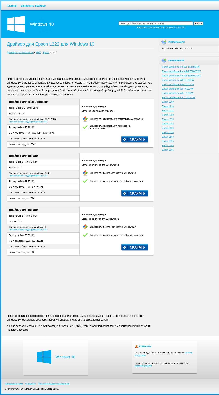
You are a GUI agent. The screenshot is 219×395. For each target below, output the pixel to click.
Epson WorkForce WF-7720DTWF (178, 97)
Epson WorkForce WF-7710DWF (178, 93)
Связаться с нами (14, 383)
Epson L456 (168, 132)
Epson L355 (168, 119)
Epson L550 (168, 137)
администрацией (143, 365)
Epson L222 (168, 110)
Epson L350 (168, 115)
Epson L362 (168, 123)
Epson (46, 52)
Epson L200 (168, 102)
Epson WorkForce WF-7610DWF (178, 89)
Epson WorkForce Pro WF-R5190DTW (181, 67)
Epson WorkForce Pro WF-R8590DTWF (181, 75)
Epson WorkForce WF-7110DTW (178, 80)
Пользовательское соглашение (53, 383)
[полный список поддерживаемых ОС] (28, 121)
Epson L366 (168, 128)
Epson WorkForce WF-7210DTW (178, 84)
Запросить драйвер (33, 5)
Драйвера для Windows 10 (20, 52)
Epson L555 (168, 141)
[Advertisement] (80, 66)
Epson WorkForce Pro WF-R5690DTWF (181, 71)
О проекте (30, 383)
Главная (12, 5)
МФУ (38, 52)
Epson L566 (168, 145)
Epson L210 (168, 106)
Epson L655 (168, 150)
